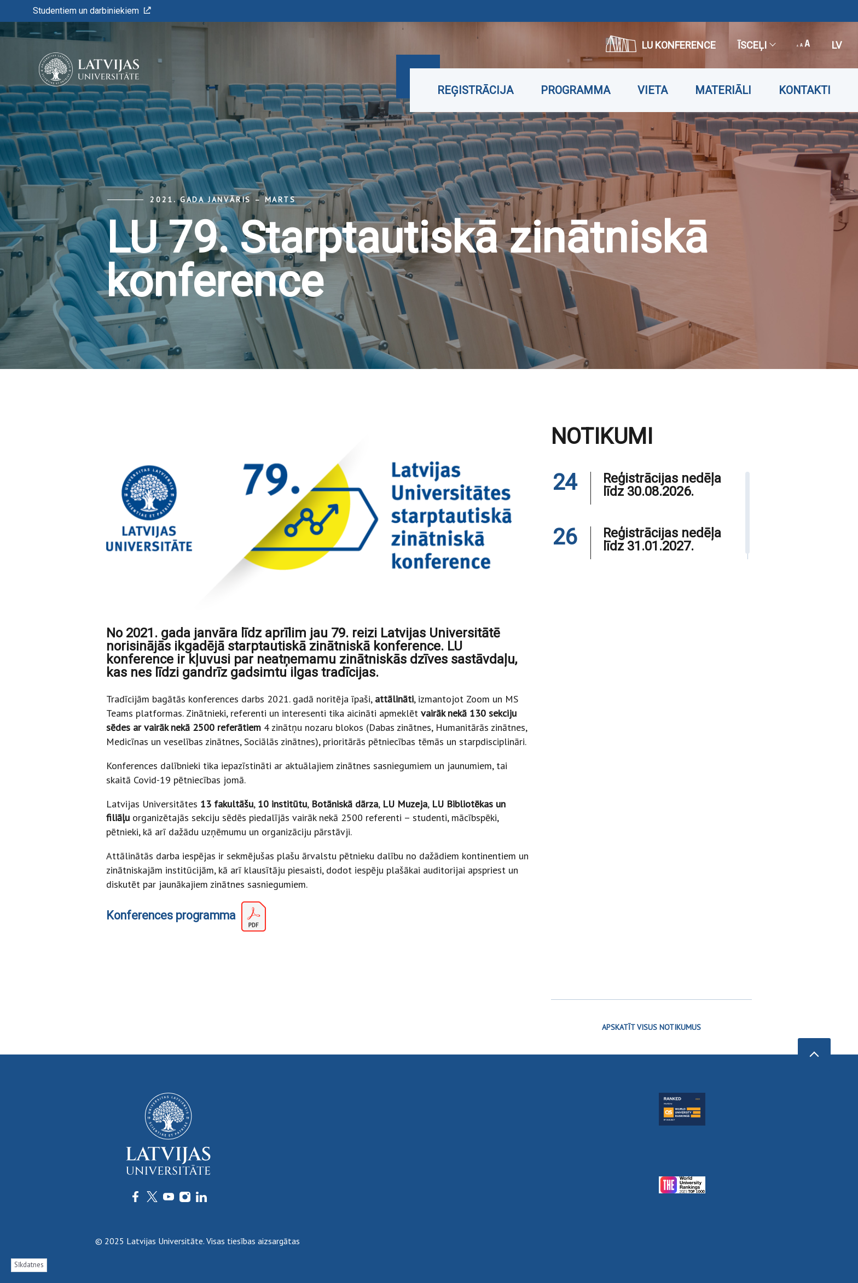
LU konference (661, 43)
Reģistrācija (475, 90)
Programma (575, 90)
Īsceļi (756, 45)
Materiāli (723, 90)
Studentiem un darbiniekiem (92, 10)
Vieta (652, 90)
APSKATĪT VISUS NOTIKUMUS (651, 1027)
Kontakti (805, 90)
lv (837, 45)
